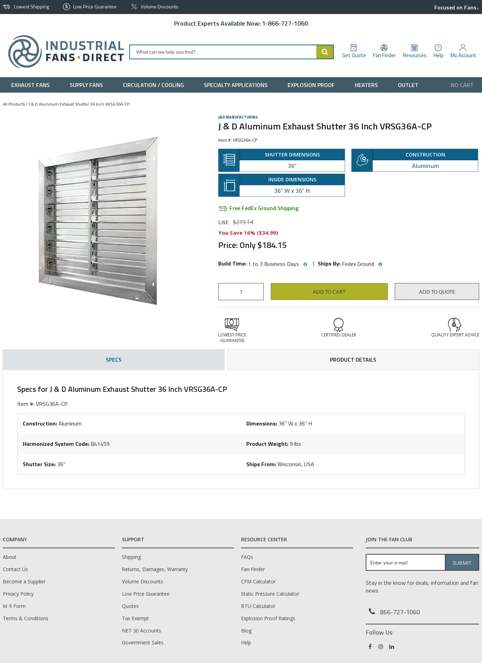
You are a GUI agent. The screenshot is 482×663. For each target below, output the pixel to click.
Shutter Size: (39, 464)
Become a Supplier (24, 581)
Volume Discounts (142, 581)
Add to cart (329, 292)
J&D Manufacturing (238, 117)
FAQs (247, 557)
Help (246, 642)
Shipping (131, 557)
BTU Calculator (258, 606)
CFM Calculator (258, 581)
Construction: (40, 423)
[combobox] (231, 52)
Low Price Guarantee (146, 593)
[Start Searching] (325, 52)
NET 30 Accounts (141, 630)
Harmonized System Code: (56, 444)
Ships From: (261, 464)
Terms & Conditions (25, 618)
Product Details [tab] (353, 359)
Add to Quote (437, 292)
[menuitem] (32, 85)
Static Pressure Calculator (270, 593)
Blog (246, 630)
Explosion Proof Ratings (268, 618)
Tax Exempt (135, 618)
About (9, 557)
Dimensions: (261, 423)
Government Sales (143, 642)
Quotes (130, 606)
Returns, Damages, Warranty (155, 569)
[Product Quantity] (241, 291)
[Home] (63, 52)
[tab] (241, 429)
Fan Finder (253, 569)
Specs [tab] (114, 359)
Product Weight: (267, 444)
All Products (14, 104)
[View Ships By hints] (380, 264)
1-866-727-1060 (285, 23)
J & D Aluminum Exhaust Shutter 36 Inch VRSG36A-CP (79, 104)
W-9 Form (14, 606)
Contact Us (15, 569)
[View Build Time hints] (305, 264)
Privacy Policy (18, 593)
